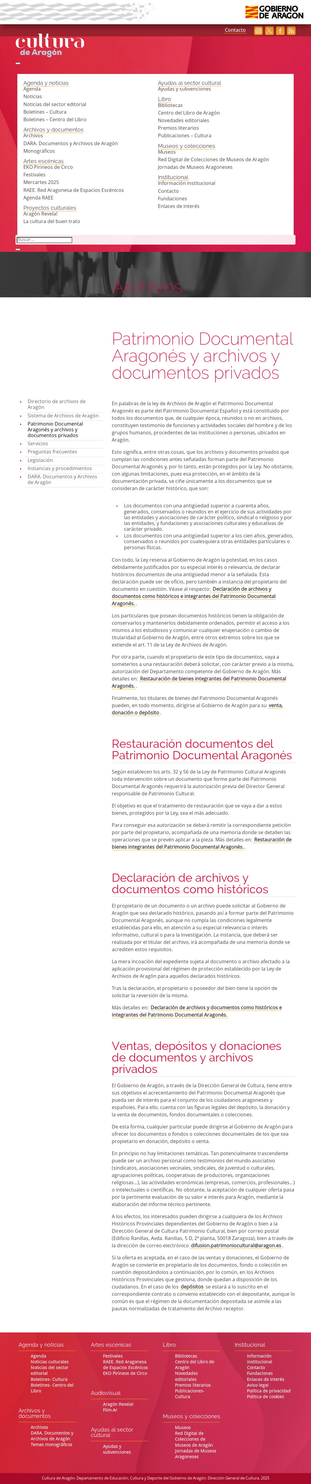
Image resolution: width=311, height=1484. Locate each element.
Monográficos (39, 151)
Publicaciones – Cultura (184, 136)
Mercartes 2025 (41, 182)
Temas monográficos (51, 1445)
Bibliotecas (170, 105)
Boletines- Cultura (49, 1380)
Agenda (32, 89)
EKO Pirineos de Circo (48, 167)
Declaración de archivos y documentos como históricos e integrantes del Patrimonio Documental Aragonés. (193, 597)
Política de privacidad (269, 1391)
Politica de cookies (265, 1397)
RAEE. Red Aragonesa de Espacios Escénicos (73, 190)
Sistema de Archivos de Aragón (63, 416)
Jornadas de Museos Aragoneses (195, 167)
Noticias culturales (50, 1362)
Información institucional (186, 183)
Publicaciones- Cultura (189, 1394)
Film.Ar (110, 1410)
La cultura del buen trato (51, 221)
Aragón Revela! (40, 214)
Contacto (235, 30)
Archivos (33, 136)
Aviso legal (257, 1385)
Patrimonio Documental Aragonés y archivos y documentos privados (55, 430)
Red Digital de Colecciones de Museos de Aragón (213, 160)
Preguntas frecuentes (52, 452)
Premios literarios (178, 128)
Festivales (34, 175)
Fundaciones (172, 199)
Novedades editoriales (183, 121)
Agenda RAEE (38, 198)
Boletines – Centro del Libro (55, 120)
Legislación (40, 460)
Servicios (38, 444)
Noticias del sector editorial (54, 104)
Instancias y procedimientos (60, 468)
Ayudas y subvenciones (184, 89)
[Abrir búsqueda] (17, 63)
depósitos (192, 1287)
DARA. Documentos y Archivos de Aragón (70, 144)
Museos (167, 152)
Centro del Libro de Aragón (189, 113)
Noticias (32, 97)
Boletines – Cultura (45, 112)
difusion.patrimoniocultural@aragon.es (236, 1246)
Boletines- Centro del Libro (52, 1388)
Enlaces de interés (179, 206)
